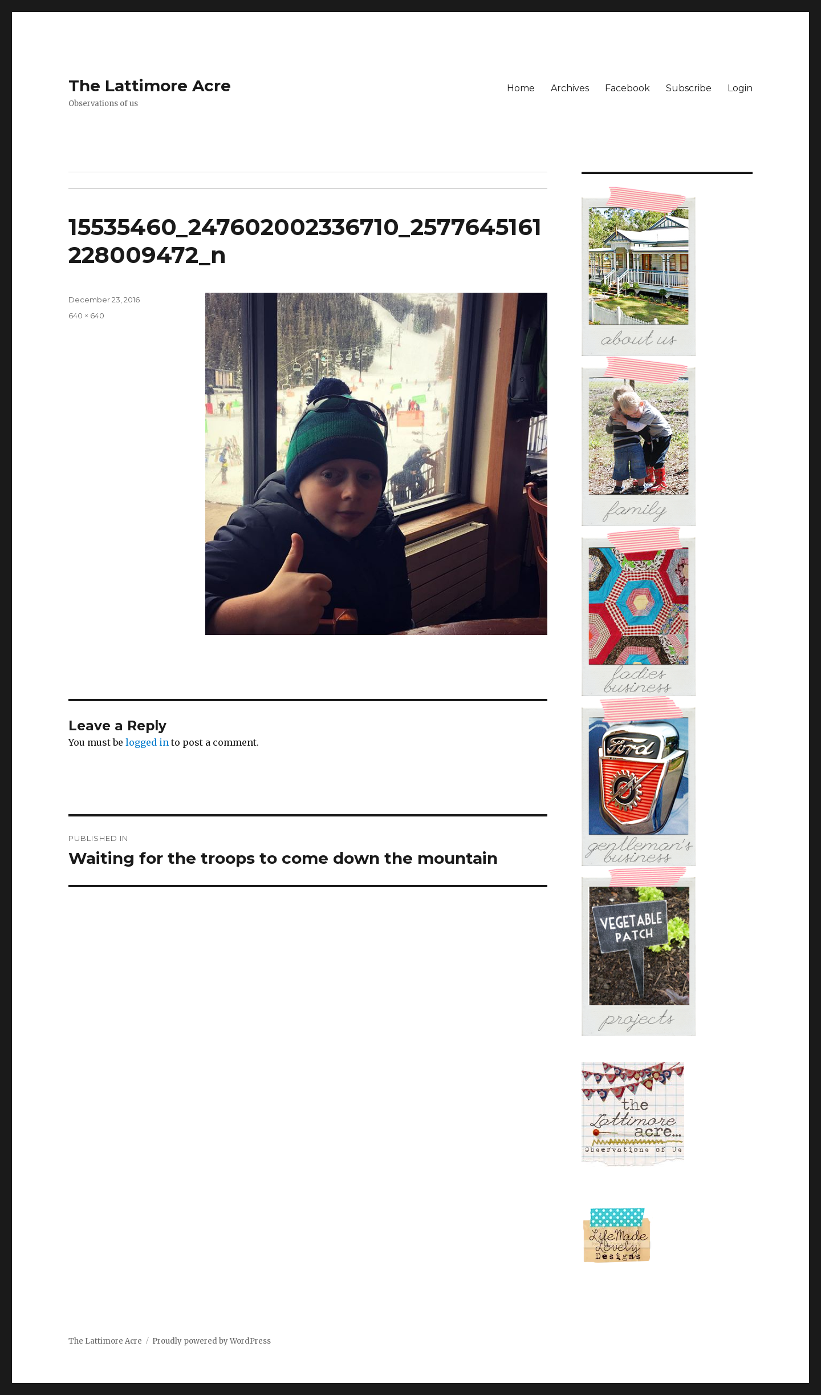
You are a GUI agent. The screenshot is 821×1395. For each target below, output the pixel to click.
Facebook (627, 88)
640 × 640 (86, 315)
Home (521, 88)
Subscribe (689, 88)
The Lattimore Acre (149, 85)
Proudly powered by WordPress (211, 1341)
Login (740, 88)
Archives (570, 88)
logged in (147, 742)
